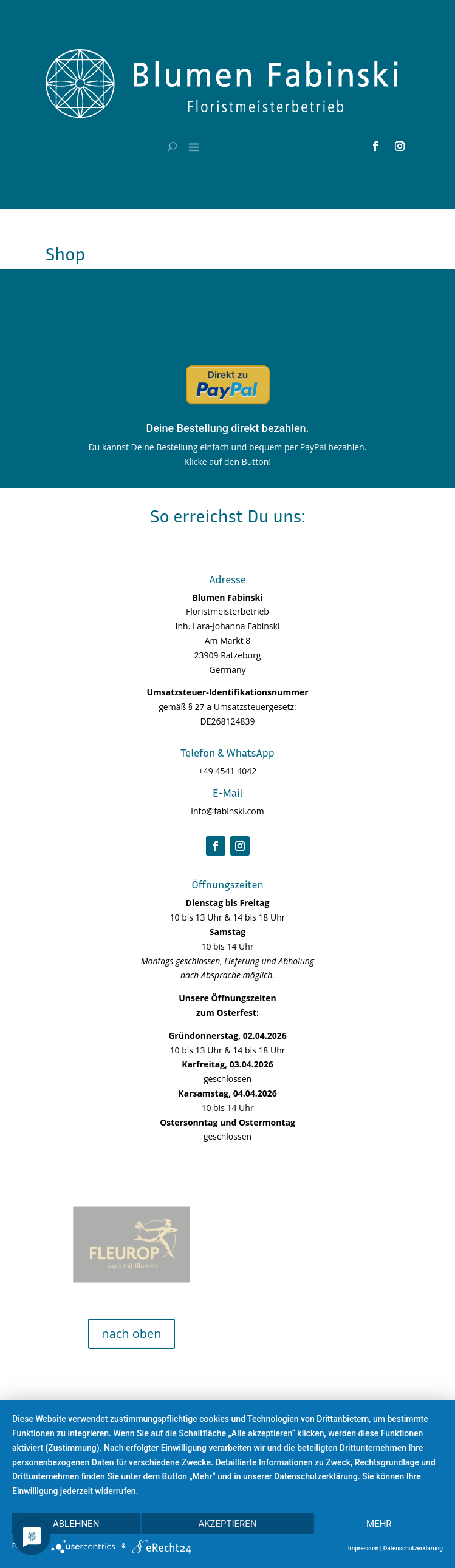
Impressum (363, 1548)
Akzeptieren (227, 1523)
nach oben (131, 1333)
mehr (379, 1523)
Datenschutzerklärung (413, 1548)
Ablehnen (76, 1523)
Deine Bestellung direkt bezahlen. (227, 428)
